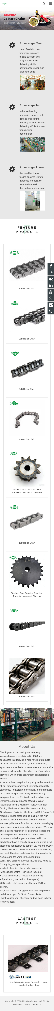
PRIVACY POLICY (32, 1005)
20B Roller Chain (27, 439)
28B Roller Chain (27, 338)
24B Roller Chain (27, 389)
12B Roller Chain (27, 646)
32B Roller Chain (27, 288)
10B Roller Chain (27, 696)
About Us (27, 746)
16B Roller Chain (27, 543)
